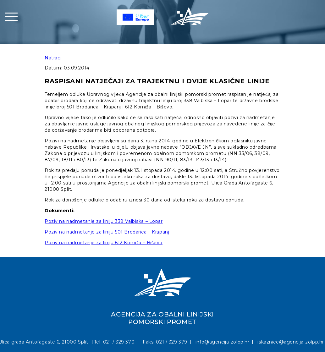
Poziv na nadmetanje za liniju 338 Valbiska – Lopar (104, 221)
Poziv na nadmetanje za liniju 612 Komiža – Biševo (103, 242)
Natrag (53, 57)
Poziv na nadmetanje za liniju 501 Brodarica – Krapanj (107, 232)
